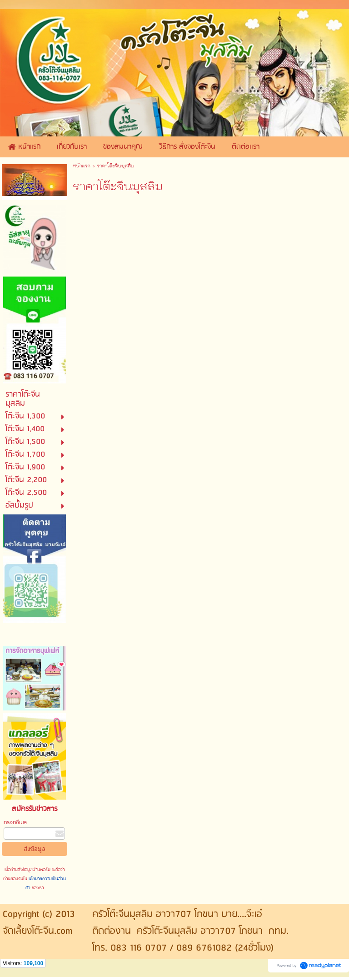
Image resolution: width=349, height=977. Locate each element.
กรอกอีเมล (15, 822)
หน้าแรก (81, 166)
